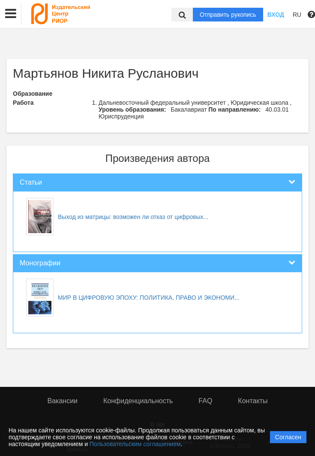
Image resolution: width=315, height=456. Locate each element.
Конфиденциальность (138, 400)
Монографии (40, 263)
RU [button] (297, 14)
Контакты (252, 400)
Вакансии (63, 400)
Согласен (288, 437)
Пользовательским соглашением (135, 444)
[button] (10, 13)
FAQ (205, 400)
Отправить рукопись (228, 14)
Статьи (31, 182)
